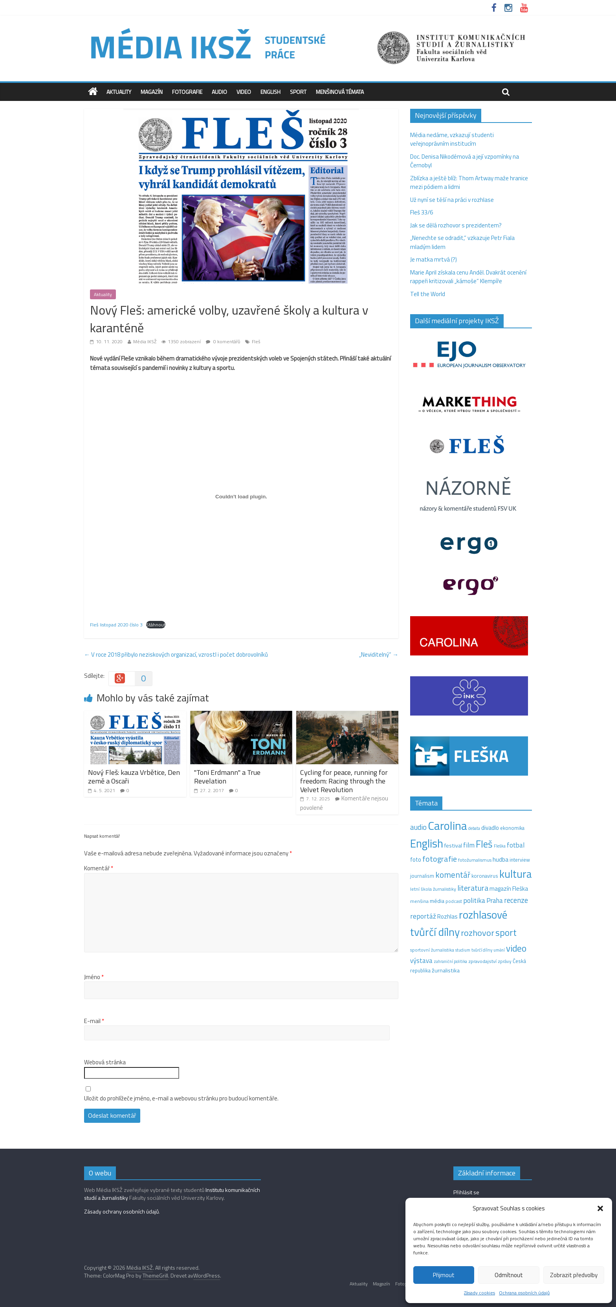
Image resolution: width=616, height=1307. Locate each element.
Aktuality (118, 92)
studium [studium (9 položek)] (462, 950)
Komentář (98, 868)
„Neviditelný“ (378, 654)
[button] (600, 1208)
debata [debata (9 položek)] (474, 828)
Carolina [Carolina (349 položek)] (447, 825)
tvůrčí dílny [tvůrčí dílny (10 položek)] (481, 949)
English (270, 92)
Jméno (94, 977)
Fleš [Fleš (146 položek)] (484, 844)
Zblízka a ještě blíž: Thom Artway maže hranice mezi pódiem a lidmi (469, 183)
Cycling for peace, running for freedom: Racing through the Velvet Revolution (344, 780)
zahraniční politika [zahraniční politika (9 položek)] (450, 961)
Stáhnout (155, 624)
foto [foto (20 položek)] (415, 859)
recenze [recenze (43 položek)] (516, 900)
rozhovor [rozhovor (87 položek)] (477, 932)
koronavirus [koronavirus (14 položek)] (484, 876)
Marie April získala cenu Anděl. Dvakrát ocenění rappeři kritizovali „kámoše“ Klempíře (468, 277)
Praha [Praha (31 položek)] (494, 900)
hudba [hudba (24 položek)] (500, 859)
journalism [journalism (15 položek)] (422, 876)
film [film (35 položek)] (469, 845)
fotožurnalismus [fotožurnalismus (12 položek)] (474, 860)
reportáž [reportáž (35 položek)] (423, 916)
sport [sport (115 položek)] (506, 932)
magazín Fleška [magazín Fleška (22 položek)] (509, 888)
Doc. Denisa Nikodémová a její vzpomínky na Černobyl (464, 161)
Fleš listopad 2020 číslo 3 (116, 624)
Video (243, 92)
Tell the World (427, 293)
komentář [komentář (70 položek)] (452, 874)
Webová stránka (105, 1062)
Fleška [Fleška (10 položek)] (500, 845)
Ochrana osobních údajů (524, 1292)
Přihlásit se (466, 1192)
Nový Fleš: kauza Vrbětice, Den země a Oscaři (134, 776)
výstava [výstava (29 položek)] (421, 960)
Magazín (152, 92)
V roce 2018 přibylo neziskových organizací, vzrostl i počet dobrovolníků (176, 654)
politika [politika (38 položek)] (474, 900)
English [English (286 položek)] (426, 843)
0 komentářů (223, 341)
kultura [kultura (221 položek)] (515, 874)
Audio (219, 92)
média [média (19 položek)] (437, 901)
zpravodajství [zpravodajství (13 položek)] (482, 961)
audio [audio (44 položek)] (418, 827)
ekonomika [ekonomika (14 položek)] (512, 828)
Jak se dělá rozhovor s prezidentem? (456, 225)
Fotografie (187, 92)
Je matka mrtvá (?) (433, 259)
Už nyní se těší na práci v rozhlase (452, 199)
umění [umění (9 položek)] (499, 950)
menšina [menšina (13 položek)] (419, 901)
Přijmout (444, 1275)
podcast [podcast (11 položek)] (454, 901)
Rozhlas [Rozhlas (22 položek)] (447, 916)
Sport (298, 92)
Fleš (256, 341)
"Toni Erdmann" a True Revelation (227, 776)
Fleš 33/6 (421, 212)
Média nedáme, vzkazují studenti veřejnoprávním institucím (452, 139)
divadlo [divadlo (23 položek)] (490, 827)
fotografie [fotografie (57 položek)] (439, 859)
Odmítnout (509, 1275)
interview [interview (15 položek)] (520, 860)
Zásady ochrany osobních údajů (121, 1211)
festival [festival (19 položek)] (453, 845)
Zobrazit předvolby (574, 1275)
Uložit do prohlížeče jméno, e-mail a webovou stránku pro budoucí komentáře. (181, 1098)
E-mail (94, 1021)
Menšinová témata (340, 92)
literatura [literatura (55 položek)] (472, 888)
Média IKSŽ (144, 341)
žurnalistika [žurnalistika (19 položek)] (446, 970)
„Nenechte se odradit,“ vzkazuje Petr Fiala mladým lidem (462, 242)
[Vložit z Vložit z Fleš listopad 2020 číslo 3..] (241, 496)
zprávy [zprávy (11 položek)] (505, 961)
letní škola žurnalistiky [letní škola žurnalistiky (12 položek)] (433, 889)
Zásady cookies (479, 1292)
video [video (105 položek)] (516, 948)
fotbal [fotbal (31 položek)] (515, 845)
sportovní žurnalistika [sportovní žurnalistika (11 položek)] (432, 950)
